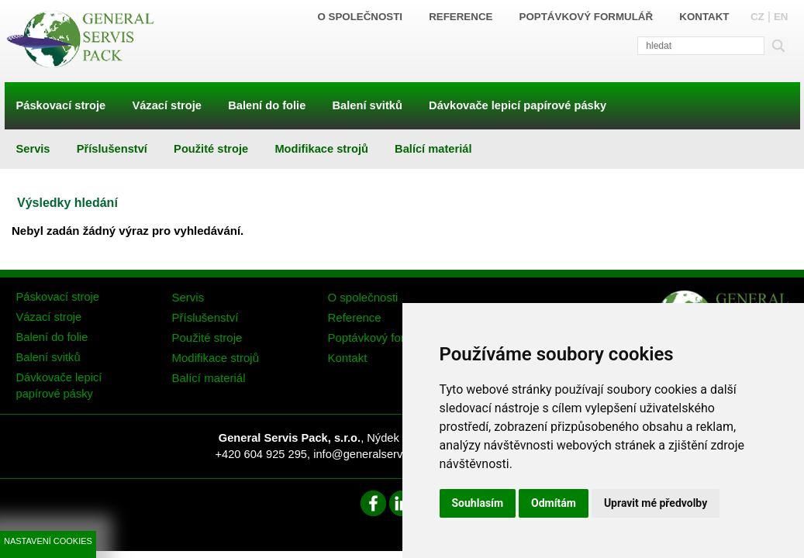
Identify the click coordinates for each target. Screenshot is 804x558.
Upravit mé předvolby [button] (655, 503)
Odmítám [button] (553, 503)
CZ (757, 16)
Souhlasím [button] (478, 503)
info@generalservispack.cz (381, 454)
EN (781, 16)
